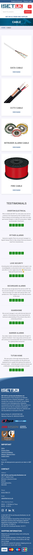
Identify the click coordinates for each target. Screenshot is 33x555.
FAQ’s (3, 448)
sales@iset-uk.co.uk (7, 498)
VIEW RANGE (16, 72)
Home (3, 28)
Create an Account (16, 1)
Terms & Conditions (7, 452)
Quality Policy (5, 456)
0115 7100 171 (5, 492)
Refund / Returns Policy (8, 454)
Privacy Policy (5, 450)
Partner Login (28, 1)
